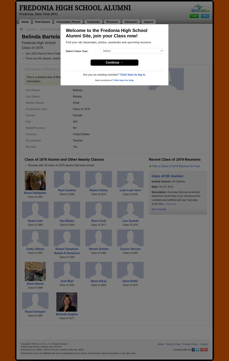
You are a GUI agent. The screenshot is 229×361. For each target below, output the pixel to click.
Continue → (114, 62)
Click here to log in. (133, 74)
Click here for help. (124, 80)
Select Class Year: (77, 51)
